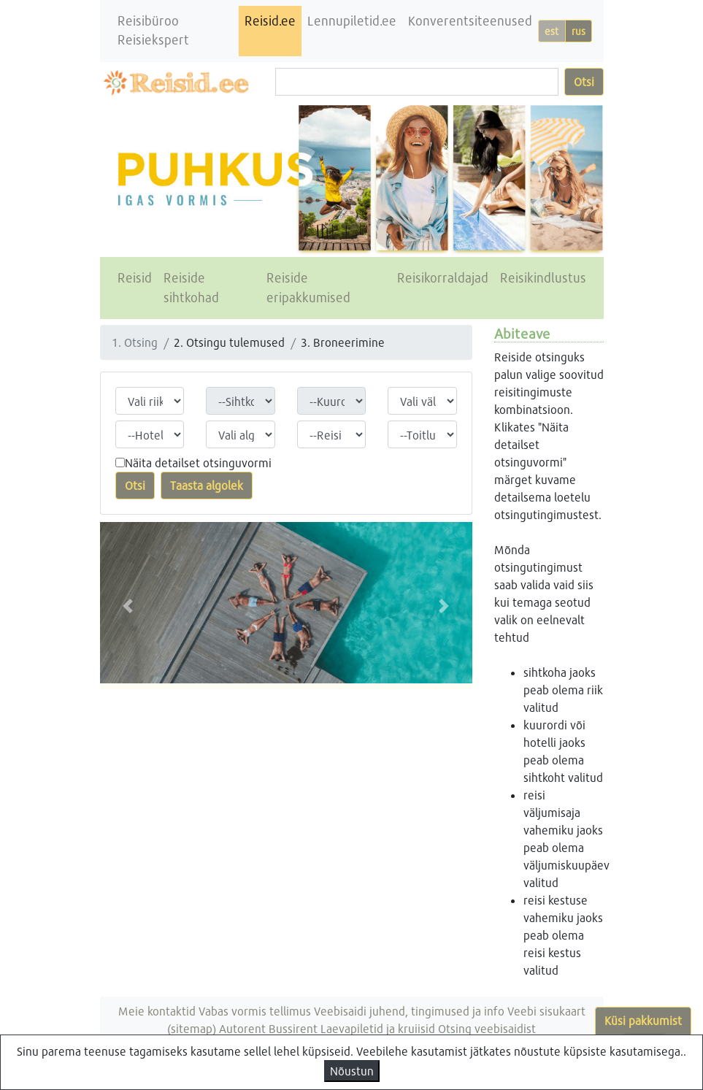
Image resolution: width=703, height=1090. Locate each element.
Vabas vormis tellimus (255, 1011)
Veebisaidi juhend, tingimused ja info (409, 1011)
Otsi (584, 81)
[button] (128, 605)
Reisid (135, 277)
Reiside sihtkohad (191, 287)
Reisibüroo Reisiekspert (153, 30)
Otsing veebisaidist (487, 1028)
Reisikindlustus (543, 277)
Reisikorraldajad (442, 277)
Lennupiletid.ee (351, 20)
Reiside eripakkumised (308, 287)
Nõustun (352, 1071)
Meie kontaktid (157, 1011)
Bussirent (293, 1028)
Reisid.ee (270, 20)
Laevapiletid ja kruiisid (377, 1028)
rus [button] (578, 31)
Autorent (242, 1028)
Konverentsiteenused (470, 20)
